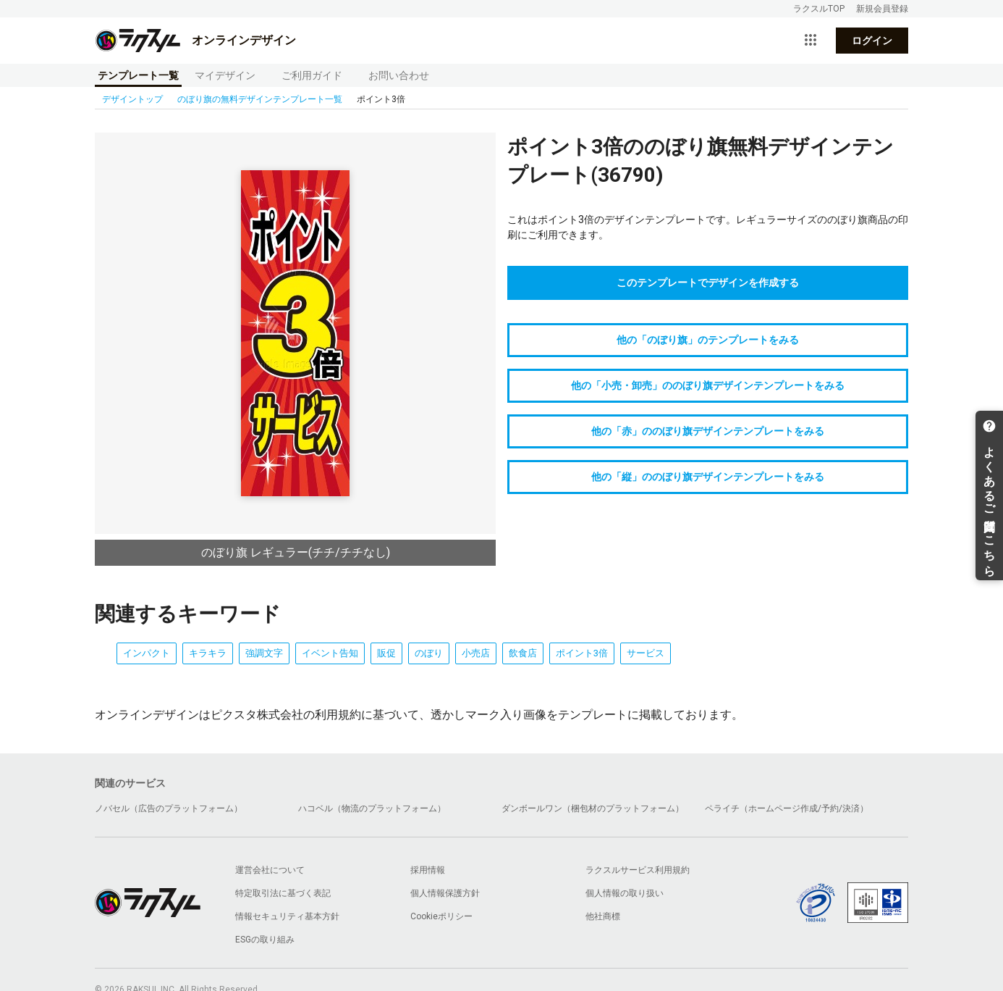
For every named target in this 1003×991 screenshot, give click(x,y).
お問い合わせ (398, 75)
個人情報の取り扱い (624, 893)
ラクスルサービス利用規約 (637, 870)
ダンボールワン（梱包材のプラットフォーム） (593, 808)
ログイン (872, 40)
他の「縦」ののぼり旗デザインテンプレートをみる (707, 476)
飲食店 (523, 653)
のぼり (429, 653)
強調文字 (264, 653)
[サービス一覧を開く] (810, 40)
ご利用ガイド (312, 75)
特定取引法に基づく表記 (283, 893)
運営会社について (270, 870)
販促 (386, 653)
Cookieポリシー (441, 916)
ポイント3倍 (582, 653)
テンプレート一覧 (138, 75)
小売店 (476, 653)
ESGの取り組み (265, 939)
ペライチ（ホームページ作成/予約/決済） (786, 808)
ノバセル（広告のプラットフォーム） (168, 808)
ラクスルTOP (819, 9)
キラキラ (208, 653)
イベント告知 (330, 653)
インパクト (146, 653)
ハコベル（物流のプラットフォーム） (372, 808)
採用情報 (427, 870)
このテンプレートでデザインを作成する (708, 282)
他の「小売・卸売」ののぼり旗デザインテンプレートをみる (708, 385)
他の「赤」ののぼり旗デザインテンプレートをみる (707, 431)
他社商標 (602, 916)
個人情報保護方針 (445, 893)
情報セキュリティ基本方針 (287, 916)
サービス (645, 653)
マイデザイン (225, 75)
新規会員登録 (882, 9)
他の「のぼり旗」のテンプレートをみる (708, 340)
